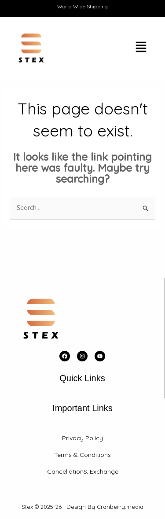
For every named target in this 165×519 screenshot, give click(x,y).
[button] (117, 48)
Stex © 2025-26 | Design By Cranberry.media (82, 506)
